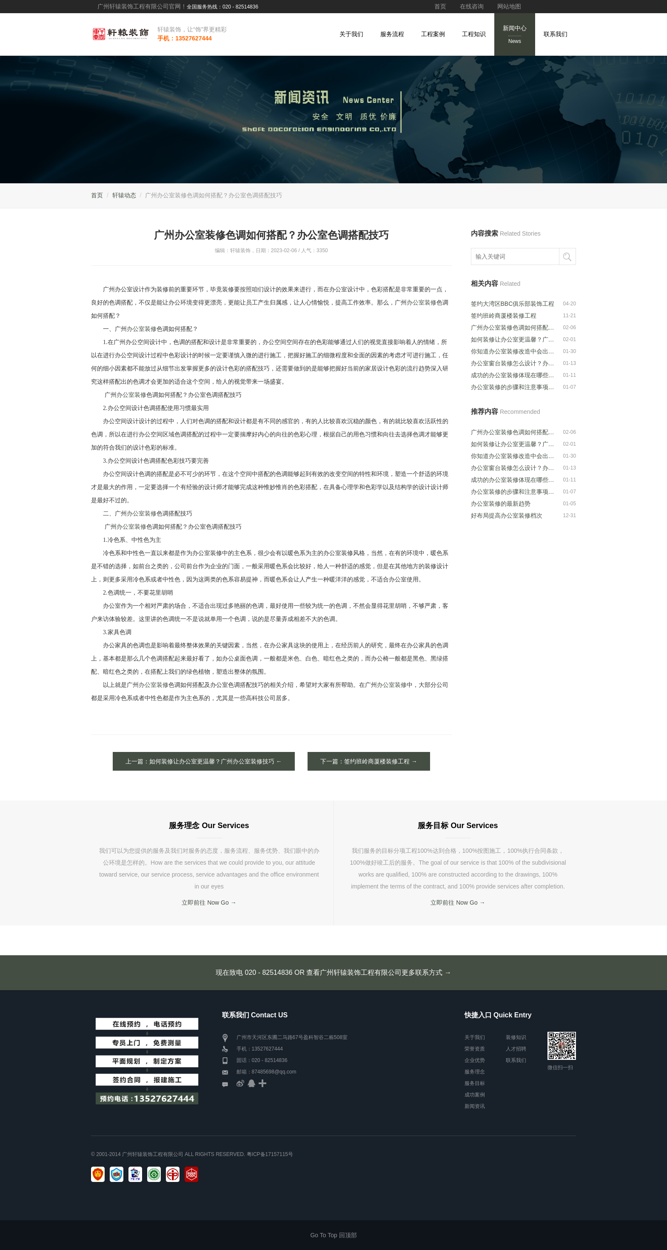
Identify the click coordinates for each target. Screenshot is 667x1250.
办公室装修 (421, 302)
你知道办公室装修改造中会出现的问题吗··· (513, 351)
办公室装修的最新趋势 (500, 503)
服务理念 (475, 1072)
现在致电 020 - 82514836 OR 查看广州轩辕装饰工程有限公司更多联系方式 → (333, 972)
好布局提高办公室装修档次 (506, 515)
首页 (440, 6)
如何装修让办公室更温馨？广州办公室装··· (513, 339)
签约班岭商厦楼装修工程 (503, 315)
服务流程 (392, 34)
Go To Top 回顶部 (333, 1235)
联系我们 (555, 34)
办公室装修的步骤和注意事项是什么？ (513, 387)
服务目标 (475, 1083)
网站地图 (509, 6)
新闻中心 (515, 35)
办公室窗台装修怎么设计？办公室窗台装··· (513, 363)
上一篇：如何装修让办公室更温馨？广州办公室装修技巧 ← (203, 761)
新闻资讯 (475, 1106)
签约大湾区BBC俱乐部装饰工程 (513, 303)
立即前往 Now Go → (209, 902)
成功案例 (475, 1095)
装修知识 (516, 1037)
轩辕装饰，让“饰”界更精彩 (192, 29)
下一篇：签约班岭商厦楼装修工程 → (368, 761)
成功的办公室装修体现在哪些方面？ (513, 375)
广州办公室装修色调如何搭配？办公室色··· (513, 327)
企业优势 (475, 1060)
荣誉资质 (475, 1049)
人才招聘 (516, 1049)
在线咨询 (472, 6)
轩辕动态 (124, 195)
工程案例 (433, 34)
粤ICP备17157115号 (270, 1154)
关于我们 (351, 34)
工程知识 (474, 34)
